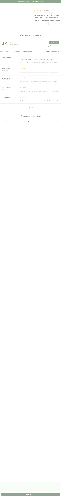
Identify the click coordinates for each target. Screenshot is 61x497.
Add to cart (30, 494)
